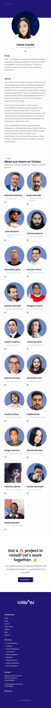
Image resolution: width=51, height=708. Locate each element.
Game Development (12, 666)
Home (6, 618)
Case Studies (8, 627)
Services (7, 624)
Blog (5, 632)
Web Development (12, 654)
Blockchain (9, 657)
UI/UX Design (10, 652)
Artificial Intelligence (12, 649)
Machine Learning (11, 660)
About (6, 621)
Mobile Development (12, 663)
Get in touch (25, 580)
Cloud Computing (11, 643)
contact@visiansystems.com (13, 684)
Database (9, 646)
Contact (7, 635)
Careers (7, 629)
